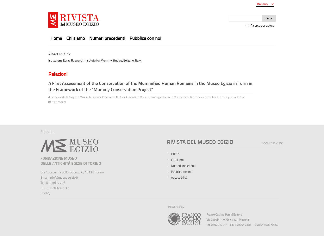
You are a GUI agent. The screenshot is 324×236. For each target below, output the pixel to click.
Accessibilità (179, 177)
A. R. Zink (239, 97)
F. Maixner (83, 97)
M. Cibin (184, 97)
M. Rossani (95, 97)
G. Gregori (71, 97)
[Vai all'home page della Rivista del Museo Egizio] (74, 21)
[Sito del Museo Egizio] (69, 140)
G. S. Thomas (197, 97)
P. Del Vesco (108, 97)
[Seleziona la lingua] (265, 4)
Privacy (45, 193)
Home (56, 38)
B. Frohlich (210, 97)
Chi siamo (75, 38)
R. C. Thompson (225, 97)
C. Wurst (142, 97)
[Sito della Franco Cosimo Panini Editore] (184, 225)
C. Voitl (175, 97)
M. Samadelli (58, 97)
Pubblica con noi (145, 38)
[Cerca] (245, 18)
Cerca (269, 18)
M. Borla (120, 97)
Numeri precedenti (107, 38)
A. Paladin (131, 97)
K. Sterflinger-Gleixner (159, 97)
